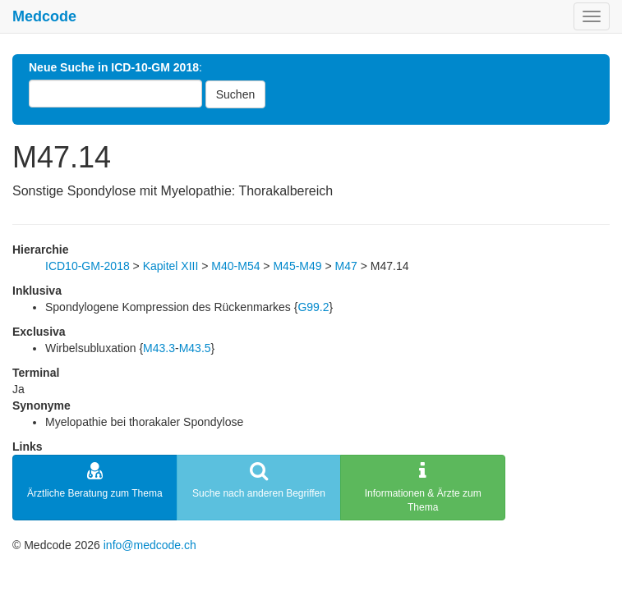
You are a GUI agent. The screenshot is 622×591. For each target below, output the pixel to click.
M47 (346, 266)
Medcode (44, 16)
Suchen (235, 94)
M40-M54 (235, 266)
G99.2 (313, 307)
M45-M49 (297, 266)
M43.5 (195, 348)
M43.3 (159, 348)
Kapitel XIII (171, 266)
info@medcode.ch (150, 545)
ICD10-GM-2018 (87, 266)
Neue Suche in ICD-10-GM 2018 (114, 67)
